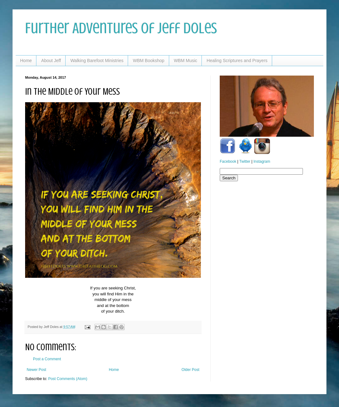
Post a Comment (47, 359)
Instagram (261, 161)
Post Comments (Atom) (67, 379)
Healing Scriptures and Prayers (237, 60)
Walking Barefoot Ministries (96, 60)
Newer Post (36, 369)
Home (26, 60)
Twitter (244, 161)
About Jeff (51, 60)
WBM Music (185, 60)
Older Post (190, 369)
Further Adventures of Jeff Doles (121, 28)
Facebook (228, 161)
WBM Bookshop (148, 60)
